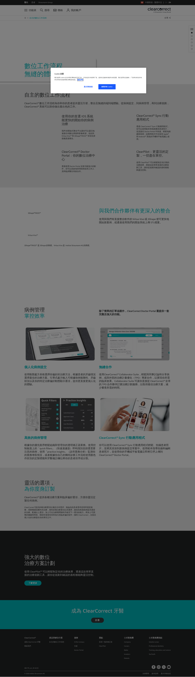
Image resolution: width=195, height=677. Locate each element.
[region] (98, 80)
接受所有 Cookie (106, 87)
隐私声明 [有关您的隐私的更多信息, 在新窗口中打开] (80, 80)
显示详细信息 (88, 87)
